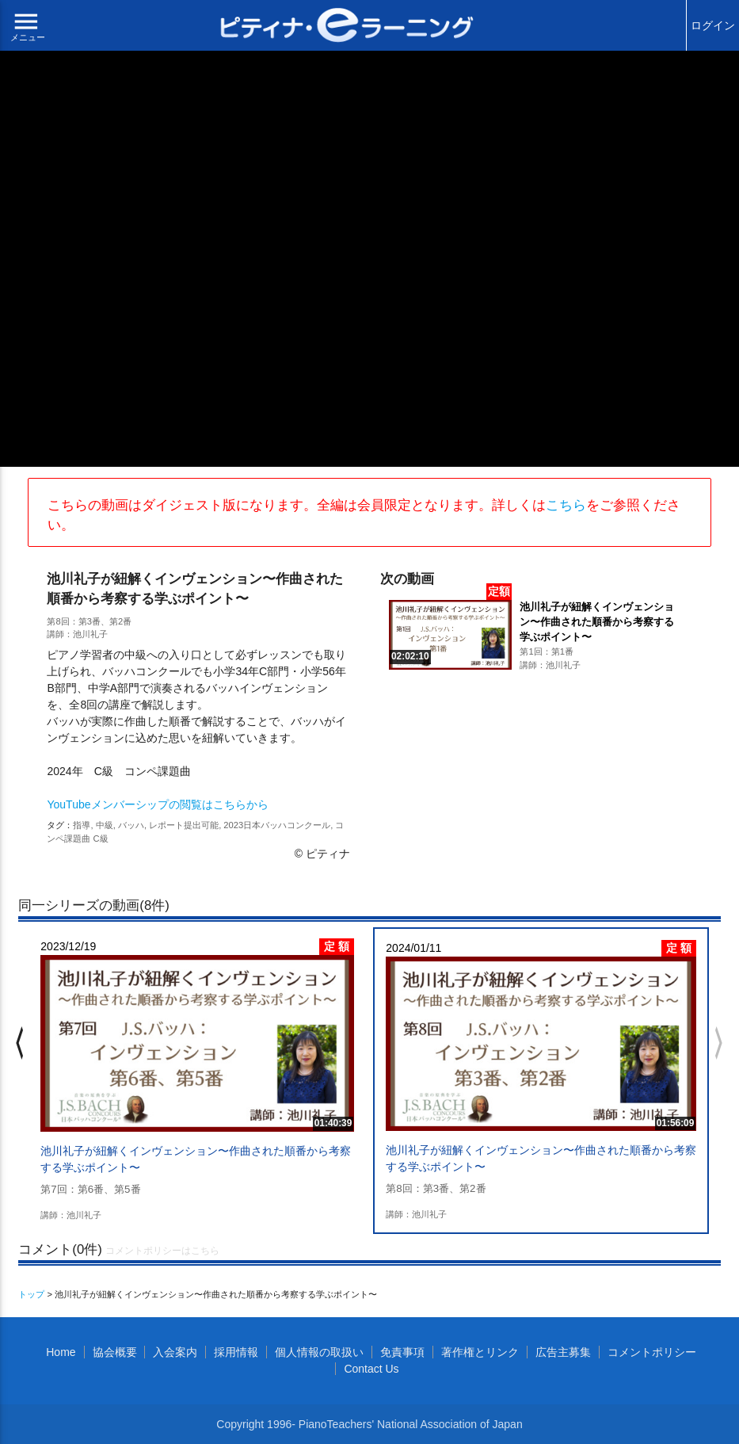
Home (60, 1352)
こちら (566, 505)
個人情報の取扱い (319, 1352)
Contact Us (371, 1368)
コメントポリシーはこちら (162, 1250)
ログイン (713, 25)
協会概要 (115, 1352)
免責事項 (402, 1352)
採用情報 (236, 1352)
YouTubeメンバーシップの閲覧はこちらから (157, 804)
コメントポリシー (652, 1352)
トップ (31, 1294)
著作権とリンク (480, 1352)
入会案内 (175, 1352)
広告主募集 (563, 1352)
